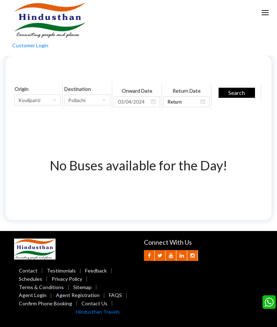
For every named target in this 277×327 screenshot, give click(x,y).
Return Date (186, 91)
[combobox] (37, 100)
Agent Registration (78, 295)
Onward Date (137, 91)
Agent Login (33, 295)
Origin (21, 89)
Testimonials (61, 270)
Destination (77, 89)
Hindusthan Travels (98, 312)
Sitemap (82, 287)
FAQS (115, 295)
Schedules (30, 279)
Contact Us (94, 303)
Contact (28, 270)
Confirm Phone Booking (45, 303)
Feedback (96, 270)
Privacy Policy (67, 279)
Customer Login (30, 45)
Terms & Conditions (41, 287)
